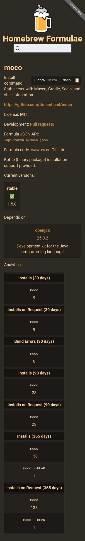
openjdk (42, 230)
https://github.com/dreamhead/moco (38, 104)
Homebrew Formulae (43, 39)
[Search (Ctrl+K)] (42, 48)
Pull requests (42, 124)
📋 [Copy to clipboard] (77, 80)
